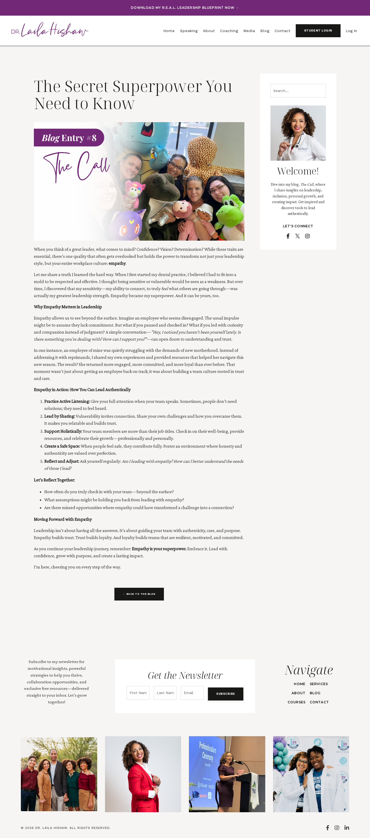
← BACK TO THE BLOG (139, 594)
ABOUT (297, 693)
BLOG (313, 693)
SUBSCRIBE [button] (223, 691)
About (209, 31)
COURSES (295, 702)
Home (169, 31)
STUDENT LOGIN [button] (318, 30)
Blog (264, 31)
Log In (351, 31)
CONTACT (317, 702)
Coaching (229, 31)
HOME (298, 683)
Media (249, 31)
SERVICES (317, 683)
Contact (283, 31)
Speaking (189, 31)
